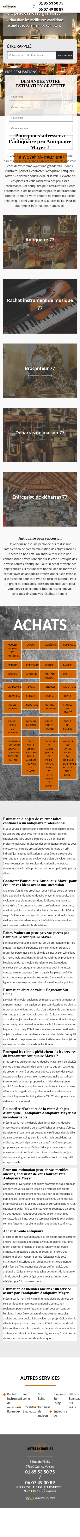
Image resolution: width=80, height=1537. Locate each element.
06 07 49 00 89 (51, 9)
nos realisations (21, 71)
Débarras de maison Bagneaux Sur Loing (49, 1404)
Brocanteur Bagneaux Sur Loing (34, 1402)
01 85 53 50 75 (51, 3)
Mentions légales (40, 1490)
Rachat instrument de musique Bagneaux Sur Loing (18, 1402)
